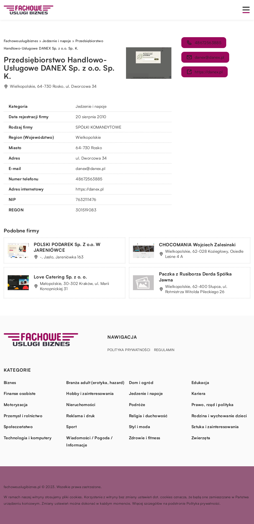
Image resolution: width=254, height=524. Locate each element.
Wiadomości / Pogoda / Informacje (89, 441)
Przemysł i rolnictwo (23, 415)
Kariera (198, 393)
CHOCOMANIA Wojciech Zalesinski (197, 244)
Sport (71, 426)
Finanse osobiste (19, 393)
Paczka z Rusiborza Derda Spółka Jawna (195, 276)
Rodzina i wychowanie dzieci (219, 415)
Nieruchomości (80, 404)
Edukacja (200, 382)
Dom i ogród (141, 382)
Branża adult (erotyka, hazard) (95, 382)
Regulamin (164, 350)
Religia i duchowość (148, 415)
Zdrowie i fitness (144, 437)
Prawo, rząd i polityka (212, 404)
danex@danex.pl (90, 168)
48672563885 (89, 178)
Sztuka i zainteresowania (215, 426)
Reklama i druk (80, 415)
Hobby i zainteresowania (90, 393)
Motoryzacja (16, 404)
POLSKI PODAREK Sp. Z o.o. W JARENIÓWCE (67, 247)
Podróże (137, 404)
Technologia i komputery (27, 437)
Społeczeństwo (18, 426)
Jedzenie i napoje (91, 106)
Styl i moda (139, 426)
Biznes (10, 382)
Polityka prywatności (128, 350)
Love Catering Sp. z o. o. (60, 276)
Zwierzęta (200, 437)
